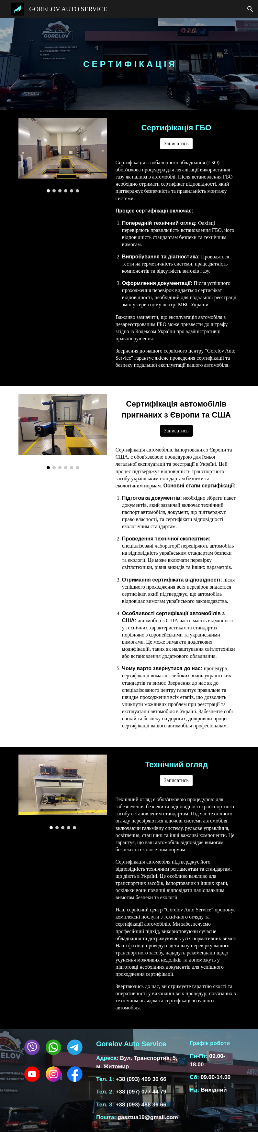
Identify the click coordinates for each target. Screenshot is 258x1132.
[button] (250, 9)
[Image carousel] (62, 155)
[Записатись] (176, 144)
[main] (129, 64)
